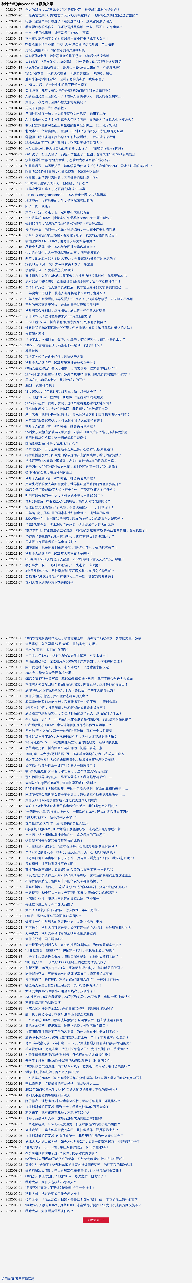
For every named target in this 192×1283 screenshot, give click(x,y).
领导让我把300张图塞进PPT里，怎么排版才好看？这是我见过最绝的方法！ (79, 328)
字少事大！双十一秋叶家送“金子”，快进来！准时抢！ (63, 565)
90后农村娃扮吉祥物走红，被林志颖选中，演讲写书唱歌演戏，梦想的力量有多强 (83, 638)
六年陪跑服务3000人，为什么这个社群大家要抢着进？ (64, 420)
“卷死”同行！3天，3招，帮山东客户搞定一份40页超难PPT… (68, 1147)
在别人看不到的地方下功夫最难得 (49, 582)
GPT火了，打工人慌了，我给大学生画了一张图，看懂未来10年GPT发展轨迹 (80, 154)
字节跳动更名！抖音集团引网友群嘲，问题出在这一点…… (67, 748)
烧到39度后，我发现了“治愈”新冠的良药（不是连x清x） (65, 223)
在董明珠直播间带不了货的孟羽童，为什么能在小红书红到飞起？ (71, 1031)
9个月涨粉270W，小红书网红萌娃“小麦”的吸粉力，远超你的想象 (71, 742)
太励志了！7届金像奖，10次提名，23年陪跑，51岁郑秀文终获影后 (73, 62)
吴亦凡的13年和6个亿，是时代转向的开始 (55, 380)
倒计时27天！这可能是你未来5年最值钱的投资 (58, 316)
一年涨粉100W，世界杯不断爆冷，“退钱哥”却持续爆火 (64, 397)
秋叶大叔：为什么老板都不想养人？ (51, 1182)
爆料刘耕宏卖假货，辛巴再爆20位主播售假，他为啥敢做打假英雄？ (73, 1170)
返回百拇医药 (24, 1279)
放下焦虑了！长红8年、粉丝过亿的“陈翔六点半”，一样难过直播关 (72, 979)
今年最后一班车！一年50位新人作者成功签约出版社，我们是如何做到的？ (78, 719)
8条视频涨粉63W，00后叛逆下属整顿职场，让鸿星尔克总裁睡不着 (73, 829)
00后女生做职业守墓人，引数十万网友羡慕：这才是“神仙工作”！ (71, 368)
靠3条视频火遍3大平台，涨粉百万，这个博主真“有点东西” (66, 771)
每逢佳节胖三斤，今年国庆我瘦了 (49, 904)
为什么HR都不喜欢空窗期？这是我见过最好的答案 (61, 800)
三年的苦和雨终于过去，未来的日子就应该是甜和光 (62, 305)
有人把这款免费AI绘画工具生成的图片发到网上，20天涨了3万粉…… (74, 125)
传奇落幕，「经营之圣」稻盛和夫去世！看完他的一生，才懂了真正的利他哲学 (81, 1199)
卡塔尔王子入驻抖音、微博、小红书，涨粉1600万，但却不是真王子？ (75, 339)
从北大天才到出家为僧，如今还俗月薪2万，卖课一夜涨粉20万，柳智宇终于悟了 (82, 1141)
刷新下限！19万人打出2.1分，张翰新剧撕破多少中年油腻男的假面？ (74, 968)
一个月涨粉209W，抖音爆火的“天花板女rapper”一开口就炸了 (69, 218)
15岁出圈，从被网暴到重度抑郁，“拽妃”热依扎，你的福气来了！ (71, 547)
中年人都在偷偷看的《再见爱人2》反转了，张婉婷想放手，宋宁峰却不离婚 (79, 299)
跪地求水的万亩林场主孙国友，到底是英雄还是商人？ (63, 143)
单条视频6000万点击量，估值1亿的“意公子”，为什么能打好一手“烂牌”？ (76, 1049)
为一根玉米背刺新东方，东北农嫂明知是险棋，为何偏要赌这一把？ (73, 945)
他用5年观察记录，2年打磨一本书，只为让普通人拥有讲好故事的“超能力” (78, 1043)
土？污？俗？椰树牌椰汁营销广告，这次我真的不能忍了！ (67, 835)
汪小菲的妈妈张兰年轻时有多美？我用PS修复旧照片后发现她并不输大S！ (78, 374)
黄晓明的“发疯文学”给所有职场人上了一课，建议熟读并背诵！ (69, 576)
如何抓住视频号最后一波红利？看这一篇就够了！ (60, 765)
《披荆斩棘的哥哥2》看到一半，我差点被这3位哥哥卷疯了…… (70, 1107)
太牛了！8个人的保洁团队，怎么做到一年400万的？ (62, 910)
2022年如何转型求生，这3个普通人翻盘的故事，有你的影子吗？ (71, 1089)
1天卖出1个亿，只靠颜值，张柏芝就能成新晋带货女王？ (65, 707)
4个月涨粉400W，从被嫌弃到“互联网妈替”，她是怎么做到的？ (70, 571)
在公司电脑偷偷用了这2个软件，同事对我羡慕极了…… (64, 1153)
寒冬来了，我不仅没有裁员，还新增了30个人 (57, 1112)
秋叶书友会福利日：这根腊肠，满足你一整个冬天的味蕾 (65, 310)
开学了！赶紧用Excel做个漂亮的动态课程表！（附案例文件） (69, 1060)
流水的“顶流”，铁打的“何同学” (46, 650)
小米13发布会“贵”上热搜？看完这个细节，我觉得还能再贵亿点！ (71, 235)
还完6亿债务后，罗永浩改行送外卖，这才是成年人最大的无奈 (69, 524)
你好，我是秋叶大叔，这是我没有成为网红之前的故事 (63, 1118)
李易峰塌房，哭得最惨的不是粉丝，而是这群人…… (62, 1083)
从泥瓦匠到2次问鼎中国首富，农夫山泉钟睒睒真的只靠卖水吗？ (71, 461)
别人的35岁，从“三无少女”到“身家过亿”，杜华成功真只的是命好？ (72, 9)
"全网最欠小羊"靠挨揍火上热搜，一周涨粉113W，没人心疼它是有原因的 (77, 812)
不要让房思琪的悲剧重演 (43, 1003)
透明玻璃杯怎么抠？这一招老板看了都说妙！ (57, 438)
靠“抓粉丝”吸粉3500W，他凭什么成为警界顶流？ (60, 241)
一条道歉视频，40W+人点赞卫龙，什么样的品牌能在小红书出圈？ (73, 1124)
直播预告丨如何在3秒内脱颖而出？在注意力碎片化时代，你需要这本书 (76, 276)
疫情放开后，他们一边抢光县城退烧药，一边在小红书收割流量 (70, 229)
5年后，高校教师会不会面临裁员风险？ (53, 916)
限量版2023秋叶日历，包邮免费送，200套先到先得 (62, 171)
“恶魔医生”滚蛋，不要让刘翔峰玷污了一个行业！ (60, 1188)
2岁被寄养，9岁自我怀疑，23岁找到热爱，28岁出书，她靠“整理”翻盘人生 (78, 997)
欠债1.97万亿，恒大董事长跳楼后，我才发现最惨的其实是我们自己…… (76, 287)
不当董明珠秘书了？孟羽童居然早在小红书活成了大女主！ (67, 38)
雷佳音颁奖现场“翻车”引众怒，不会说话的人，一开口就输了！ (69, 507)
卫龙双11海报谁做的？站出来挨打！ (51, 542)
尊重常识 (31, 351)
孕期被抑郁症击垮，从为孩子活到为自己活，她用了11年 (65, 114)
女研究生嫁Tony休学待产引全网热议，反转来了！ (60, 991)
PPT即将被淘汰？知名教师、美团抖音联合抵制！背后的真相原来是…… (76, 788)
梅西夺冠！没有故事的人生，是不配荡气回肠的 (59, 200)
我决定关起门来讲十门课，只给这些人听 (54, 356)
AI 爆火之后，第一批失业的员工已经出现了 (56, 85)
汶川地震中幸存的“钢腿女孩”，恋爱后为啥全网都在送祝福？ (68, 160)
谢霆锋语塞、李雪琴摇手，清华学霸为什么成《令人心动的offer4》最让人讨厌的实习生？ (88, 166)
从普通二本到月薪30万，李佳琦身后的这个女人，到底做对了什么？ (73, 713)
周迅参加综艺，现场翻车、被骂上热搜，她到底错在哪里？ (67, 1026)
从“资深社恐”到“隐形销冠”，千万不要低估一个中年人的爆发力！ (70, 690)
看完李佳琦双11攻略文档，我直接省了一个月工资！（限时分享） (72, 702)
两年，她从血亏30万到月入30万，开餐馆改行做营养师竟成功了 (70, 258)
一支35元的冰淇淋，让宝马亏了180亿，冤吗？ (58, 33)
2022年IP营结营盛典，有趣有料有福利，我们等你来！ (64, 345)
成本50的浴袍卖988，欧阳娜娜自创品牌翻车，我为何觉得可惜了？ (73, 281)
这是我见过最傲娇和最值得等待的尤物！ (54, 841)
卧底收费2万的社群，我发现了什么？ (52, 443)
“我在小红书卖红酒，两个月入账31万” (52, 1072)
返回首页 (7, 1279)
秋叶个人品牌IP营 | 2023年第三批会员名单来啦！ (60, 362)
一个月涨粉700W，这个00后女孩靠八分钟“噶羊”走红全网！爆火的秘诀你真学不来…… (87, 1078)
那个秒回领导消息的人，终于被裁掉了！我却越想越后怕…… (68, 777)
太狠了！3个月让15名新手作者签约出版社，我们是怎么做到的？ (71, 806)
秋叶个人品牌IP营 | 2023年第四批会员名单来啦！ (60, 247)
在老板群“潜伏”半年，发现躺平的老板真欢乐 (57, 823)
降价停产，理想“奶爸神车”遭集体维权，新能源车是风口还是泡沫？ (73, 1101)
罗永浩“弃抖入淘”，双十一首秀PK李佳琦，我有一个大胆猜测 (68, 731)
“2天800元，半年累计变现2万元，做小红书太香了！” (63, 391)
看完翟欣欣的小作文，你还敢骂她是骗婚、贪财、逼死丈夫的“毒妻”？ (74, 27)
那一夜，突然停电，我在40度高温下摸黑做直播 (59, 1014)
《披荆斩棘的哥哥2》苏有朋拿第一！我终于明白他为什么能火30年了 (74, 1136)
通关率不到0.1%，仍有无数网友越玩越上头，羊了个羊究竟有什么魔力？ (77, 1037)
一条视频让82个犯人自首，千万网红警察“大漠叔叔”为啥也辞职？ (71, 893)
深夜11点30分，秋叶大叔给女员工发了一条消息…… (62, 264)
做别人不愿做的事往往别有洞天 (47, 1095)
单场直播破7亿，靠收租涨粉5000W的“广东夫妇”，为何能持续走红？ (74, 661)
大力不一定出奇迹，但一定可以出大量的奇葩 (57, 212)
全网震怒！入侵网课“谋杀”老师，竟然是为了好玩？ (61, 644)
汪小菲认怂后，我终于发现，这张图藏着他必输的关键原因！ (68, 403)
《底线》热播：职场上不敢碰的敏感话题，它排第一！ (63, 898)
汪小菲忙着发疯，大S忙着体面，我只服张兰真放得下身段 (66, 409)
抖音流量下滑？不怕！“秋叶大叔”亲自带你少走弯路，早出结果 (69, 44)
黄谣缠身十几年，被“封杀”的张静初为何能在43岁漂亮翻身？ (68, 90)
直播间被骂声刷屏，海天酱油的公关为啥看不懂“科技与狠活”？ (69, 869)
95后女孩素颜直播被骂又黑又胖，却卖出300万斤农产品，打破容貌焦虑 (76, 432)
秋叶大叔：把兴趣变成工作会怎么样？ (52, 1193)
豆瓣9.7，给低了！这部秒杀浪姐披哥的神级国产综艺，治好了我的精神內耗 (79, 1165)
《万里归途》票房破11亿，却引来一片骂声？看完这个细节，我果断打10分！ (80, 858)
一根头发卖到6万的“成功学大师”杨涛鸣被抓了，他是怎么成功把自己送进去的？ (81, 15)
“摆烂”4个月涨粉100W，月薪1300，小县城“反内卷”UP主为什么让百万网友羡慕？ (83, 1205)
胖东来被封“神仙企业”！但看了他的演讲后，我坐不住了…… (68, 79)
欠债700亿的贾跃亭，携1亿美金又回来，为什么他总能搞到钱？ (70, 852)
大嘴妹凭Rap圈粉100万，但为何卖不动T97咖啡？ (61, 783)
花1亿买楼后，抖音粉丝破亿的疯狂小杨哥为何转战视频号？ (68, 501)
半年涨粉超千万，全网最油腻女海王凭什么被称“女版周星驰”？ (69, 449)
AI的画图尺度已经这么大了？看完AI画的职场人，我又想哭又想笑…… (75, 96)
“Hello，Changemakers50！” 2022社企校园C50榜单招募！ (67, 195)
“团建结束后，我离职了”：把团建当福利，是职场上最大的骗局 (69, 950)
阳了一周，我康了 (38, 206)
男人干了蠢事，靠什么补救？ (46, 108)
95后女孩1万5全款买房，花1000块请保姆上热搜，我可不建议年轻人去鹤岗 (79, 679)
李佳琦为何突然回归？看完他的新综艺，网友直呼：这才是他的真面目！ (76, 684)
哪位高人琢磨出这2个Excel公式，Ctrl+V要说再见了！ (63, 985)
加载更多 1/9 (96, 1220)
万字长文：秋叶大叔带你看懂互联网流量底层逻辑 (60, 933)
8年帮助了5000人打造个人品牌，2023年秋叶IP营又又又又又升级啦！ (75, 559)
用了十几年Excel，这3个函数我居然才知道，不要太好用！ (67, 655)
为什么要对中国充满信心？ (44, 939)
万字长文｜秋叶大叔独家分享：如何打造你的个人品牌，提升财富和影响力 (78, 927)
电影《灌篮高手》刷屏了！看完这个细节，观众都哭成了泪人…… (71, 21)
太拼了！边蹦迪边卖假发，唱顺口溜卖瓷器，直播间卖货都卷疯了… (73, 956)
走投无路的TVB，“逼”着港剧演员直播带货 (55, 50)
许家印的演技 (35, 333)
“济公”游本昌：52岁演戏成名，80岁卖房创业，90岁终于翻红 (68, 73)
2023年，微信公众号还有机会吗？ (49, 673)
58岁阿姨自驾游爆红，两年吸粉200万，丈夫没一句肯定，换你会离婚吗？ (78, 1066)
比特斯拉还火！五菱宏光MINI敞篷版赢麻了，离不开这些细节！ (70, 974)
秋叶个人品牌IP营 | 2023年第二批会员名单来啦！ (60, 426)
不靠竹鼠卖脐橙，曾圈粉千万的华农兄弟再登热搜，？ (63, 881)
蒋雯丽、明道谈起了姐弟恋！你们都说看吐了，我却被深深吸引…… (73, 137)
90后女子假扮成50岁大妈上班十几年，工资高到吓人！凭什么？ (70, 490)
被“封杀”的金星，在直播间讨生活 (48, 472)
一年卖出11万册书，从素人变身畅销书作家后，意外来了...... (68, 293)
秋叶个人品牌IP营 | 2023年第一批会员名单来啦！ (60, 478)
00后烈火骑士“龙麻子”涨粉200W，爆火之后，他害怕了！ (66, 1176)
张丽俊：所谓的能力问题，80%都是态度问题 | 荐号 (62, 177)
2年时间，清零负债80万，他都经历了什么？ (57, 183)
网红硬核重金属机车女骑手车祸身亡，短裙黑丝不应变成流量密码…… (75, 794)
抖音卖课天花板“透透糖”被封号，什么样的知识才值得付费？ (68, 1055)
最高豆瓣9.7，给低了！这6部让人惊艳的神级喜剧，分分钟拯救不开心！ (76, 887)
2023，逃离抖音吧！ (40, 385)
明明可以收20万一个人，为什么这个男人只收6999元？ (64, 495)
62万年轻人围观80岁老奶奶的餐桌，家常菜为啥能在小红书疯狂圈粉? (74, 1159)
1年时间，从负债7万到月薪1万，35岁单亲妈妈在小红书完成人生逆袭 (74, 754)
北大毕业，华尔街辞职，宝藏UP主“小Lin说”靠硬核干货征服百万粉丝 (74, 131)
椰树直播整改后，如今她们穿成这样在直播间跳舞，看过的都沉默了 (73, 455)
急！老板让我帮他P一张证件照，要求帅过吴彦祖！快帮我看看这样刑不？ (77, 414)
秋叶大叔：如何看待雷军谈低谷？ (49, 1211)
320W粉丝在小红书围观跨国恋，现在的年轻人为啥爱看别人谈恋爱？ (74, 518)
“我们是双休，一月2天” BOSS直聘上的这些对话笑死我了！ (67, 962)
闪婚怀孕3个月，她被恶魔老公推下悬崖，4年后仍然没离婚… (68, 56)
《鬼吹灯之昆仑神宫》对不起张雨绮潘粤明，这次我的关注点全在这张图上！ (80, 875)
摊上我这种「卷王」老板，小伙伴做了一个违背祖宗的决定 (67, 667)
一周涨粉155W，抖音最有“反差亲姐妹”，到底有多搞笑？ (66, 322)
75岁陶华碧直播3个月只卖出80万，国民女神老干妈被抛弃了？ (70, 536)
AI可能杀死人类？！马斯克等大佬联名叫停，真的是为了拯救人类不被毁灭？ (79, 119)
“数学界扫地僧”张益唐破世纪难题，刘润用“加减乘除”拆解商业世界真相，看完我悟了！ (86, 530)
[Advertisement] (96, 610)
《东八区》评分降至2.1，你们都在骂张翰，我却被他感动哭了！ (71, 1008)
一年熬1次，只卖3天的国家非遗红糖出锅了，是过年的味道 (67, 513)
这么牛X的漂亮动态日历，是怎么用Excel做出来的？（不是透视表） (73, 67)
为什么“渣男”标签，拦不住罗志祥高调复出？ (57, 696)
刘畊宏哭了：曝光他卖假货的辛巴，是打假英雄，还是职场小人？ (71, 1130)
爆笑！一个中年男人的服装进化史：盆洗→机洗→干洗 (63, 921)
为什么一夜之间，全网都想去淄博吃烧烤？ (55, 102)
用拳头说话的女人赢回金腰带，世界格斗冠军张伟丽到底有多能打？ (73, 484)
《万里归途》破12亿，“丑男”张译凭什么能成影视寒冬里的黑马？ (71, 846)
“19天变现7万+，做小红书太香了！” (51, 817)
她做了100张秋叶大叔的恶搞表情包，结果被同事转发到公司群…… (73, 759)
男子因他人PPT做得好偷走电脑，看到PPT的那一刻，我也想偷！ (71, 467)
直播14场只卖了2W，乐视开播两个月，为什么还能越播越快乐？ (71, 736)
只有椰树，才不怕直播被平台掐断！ (51, 864)
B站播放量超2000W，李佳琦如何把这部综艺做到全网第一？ (68, 725)
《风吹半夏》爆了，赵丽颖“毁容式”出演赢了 (57, 189)
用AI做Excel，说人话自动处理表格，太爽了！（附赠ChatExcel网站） (75, 148)
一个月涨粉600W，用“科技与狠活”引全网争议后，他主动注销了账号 (74, 1020)
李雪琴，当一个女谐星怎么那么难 (49, 270)
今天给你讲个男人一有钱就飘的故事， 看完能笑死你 (62, 252)
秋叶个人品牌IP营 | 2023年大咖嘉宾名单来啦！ (59, 553)
